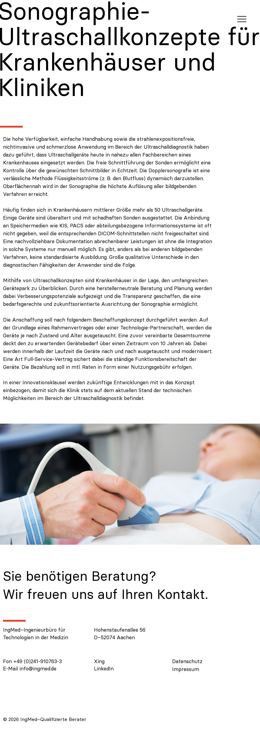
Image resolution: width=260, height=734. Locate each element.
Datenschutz (187, 661)
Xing (99, 661)
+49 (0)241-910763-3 (37, 661)
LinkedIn (104, 668)
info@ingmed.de (37, 668)
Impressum (185, 669)
